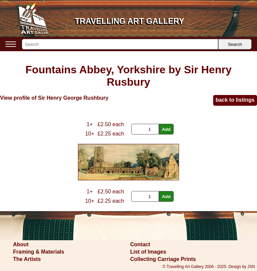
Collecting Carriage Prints (163, 259)
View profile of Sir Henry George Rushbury (54, 98)
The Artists (27, 259)
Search (235, 44)
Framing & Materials (38, 252)
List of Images (148, 252)
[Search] (120, 44)
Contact (140, 244)
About (20, 244)
